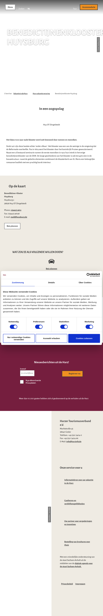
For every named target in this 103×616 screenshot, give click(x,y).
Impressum (80, 584)
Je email (23, 369)
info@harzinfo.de (73, 442)
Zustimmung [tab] (18, 282)
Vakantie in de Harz (20, 94)
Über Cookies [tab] (85, 282)
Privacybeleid (67, 584)
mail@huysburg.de (19, 217)
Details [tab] (51, 282)
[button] (75, 7)
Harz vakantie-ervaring (41, 94)
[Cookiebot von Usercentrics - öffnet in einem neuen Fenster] (88, 275)
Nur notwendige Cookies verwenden (18, 338)
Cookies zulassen (84, 338)
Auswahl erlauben (51, 338)
